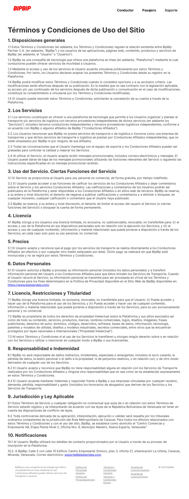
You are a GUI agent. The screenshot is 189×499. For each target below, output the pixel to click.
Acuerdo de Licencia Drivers (139, 475)
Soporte (171, 10)
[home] (22, 8)
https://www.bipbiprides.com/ (28, 285)
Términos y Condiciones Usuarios (109, 470)
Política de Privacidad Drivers (85, 478)
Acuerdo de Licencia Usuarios (140, 469)
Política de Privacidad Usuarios (81, 470)
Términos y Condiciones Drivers (109, 479)
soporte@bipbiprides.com (83, 455)
